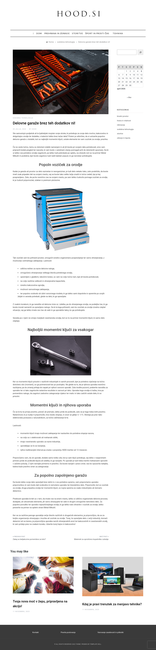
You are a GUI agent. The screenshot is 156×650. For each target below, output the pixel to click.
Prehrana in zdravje (57, 33)
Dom (39, 33)
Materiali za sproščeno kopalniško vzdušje (91, 539)
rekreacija (121, 125)
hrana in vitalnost (124, 121)
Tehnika (118, 33)
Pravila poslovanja (68, 632)
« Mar (129, 97)
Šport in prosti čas (97, 33)
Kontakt (35, 632)
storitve (120, 133)
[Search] (140, 52)
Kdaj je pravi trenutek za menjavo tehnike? (112, 604)
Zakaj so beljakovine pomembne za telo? (29, 539)
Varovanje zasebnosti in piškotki (111, 632)
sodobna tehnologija (23, 118)
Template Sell (95, 644)
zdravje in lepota (123, 138)
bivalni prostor (123, 116)
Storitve (77, 33)
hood (34, 129)
